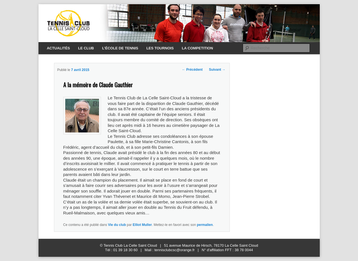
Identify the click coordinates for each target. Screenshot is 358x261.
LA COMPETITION (197, 48)
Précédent (192, 70)
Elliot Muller (142, 225)
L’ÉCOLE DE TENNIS (120, 48)
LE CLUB (86, 48)
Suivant (217, 70)
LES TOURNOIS (160, 48)
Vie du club (117, 225)
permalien (205, 225)
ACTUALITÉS (58, 48)
